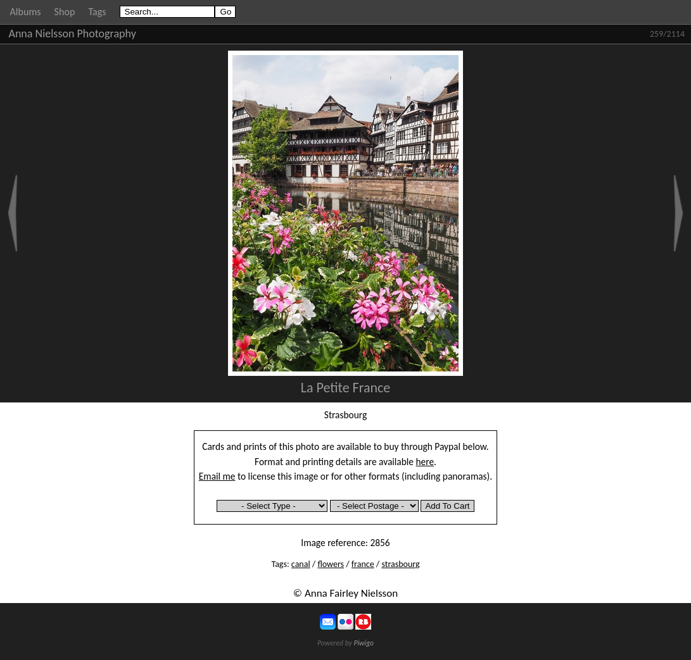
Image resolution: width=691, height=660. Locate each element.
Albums (25, 12)
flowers (330, 564)
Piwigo (363, 642)
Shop (64, 12)
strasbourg (400, 564)
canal (300, 564)
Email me (217, 476)
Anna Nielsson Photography (72, 33)
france (363, 564)
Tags (97, 12)
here (425, 462)
